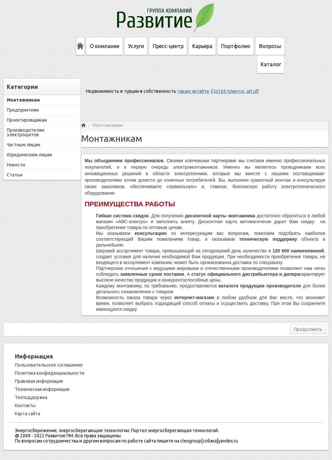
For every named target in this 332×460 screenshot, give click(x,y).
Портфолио (235, 46)
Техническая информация (42, 389)
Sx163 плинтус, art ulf (236, 91)
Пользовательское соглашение (49, 365)
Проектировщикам (27, 120)
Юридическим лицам (29, 154)
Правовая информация (39, 381)
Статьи (14, 174)
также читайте (193, 91)
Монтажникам (23, 100)
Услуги (136, 46)
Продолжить (308, 329)
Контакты (25, 405)
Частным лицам (23, 144)
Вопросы (270, 46)
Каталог (271, 64)
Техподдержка (31, 397)
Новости (16, 164)
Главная (83, 125)
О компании (104, 46)
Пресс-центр (168, 46)
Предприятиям (23, 110)
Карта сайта (27, 413)
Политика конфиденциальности (49, 373)
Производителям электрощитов (25, 132)
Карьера (202, 46)
